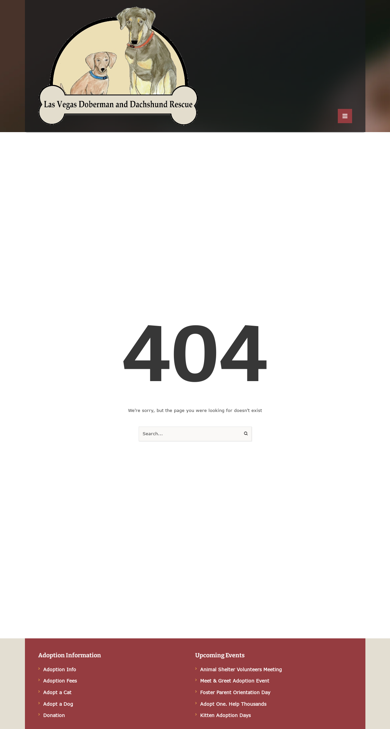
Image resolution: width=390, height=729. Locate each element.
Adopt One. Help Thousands (233, 704)
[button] (345, 116)
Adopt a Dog (58, 704)
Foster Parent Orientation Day (235, 692)
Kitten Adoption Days (225, 715)
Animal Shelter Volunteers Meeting (241, 669)
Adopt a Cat (57, 692)
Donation (54, 715)
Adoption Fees (60, 681)
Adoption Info (59, 669)
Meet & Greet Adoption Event (234, 681)
